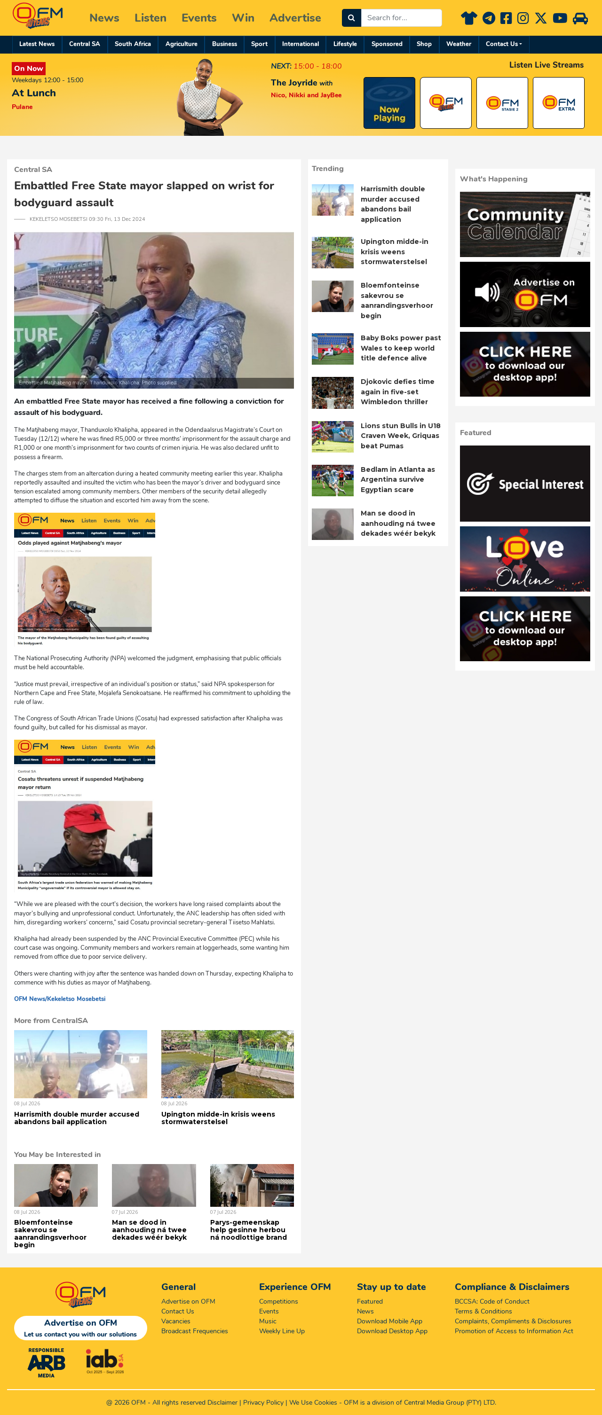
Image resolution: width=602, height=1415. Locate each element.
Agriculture (182, 44)
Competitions (278, 1301)
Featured (370, 1301)
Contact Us (502, 44)
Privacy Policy (263, 1402)
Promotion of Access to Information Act (514, 1331)
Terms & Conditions (483, 1311)
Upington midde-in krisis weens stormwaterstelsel (218, 1118)
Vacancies (175, 1321)
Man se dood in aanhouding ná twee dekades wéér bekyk (149, 1230)
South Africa (133, 44)
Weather (458, 44)
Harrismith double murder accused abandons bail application (76, 1118)
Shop (424, 44)
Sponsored (387, 44)
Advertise (295, 17)
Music (268, 1321)
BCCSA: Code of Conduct (492, 1301)
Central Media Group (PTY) (443, 1402)
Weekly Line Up (282, 1331)
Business (224, 44)
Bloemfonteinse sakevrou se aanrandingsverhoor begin (50, 1233)
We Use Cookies (313, 1402)
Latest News (37, 44)
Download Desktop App (392, 1331)
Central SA (84, 44)
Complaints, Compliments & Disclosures (513, 1321)
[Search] (351, 18)
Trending (328, 169)
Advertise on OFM (188, 1301)
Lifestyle (345, 44)
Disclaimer (222, 1402)
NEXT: (281, 66)
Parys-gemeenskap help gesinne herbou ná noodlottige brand (248, 1230)
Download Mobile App (389, 1321)
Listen (150, 17)
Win (243, 17)
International (300, 44)
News (104, 17)
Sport (259, 44)
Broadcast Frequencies (194, 1331)
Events (199, 17)
